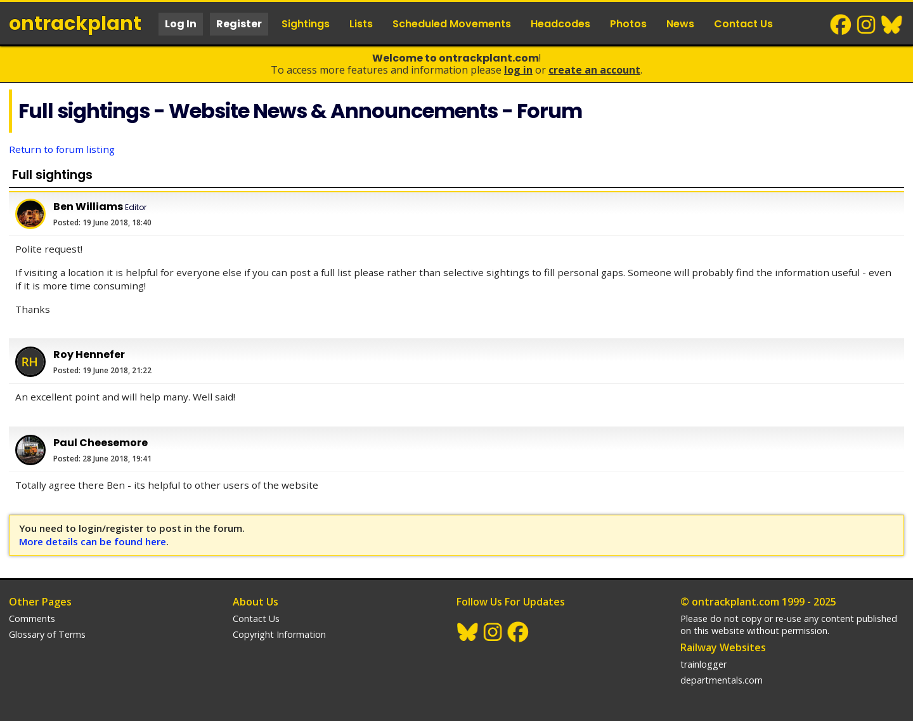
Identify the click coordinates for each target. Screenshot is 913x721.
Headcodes (560, 24)
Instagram (866, 24)
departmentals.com (721, 680)
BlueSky (892, 24)
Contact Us (743, 24)
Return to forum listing (62, 149)
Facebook (841, 24)
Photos (628, 24)
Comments (32, 618)
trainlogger (703, 664)
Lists (361, 24)
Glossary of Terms (47, 634)
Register (239, 24)
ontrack (75, 23)
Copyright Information (279, 634)
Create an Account (594, 70)
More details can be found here (92, 541)
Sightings (306, 24)
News (680, 24)
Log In (181, 24)
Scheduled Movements (451, 24)
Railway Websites (723, 647)
